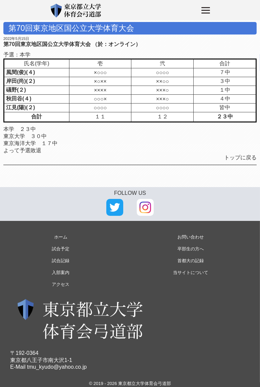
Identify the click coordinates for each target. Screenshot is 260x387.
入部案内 (60, 272)
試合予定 (60, 248)
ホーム (60, 237)
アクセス (60, 284)
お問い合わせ (190, 237)
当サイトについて (190, 272)
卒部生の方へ (190, 248)
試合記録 (60, 260)
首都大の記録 (190, 260)
